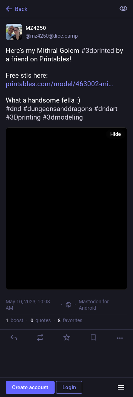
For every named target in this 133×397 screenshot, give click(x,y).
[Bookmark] (93, 337)
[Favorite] (66, 337)
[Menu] (121, 387)
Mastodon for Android (94, 305)
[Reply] (13, 337)
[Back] (57, 9)
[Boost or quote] (40, 337)
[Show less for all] (123, 8)
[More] (120, 338)
